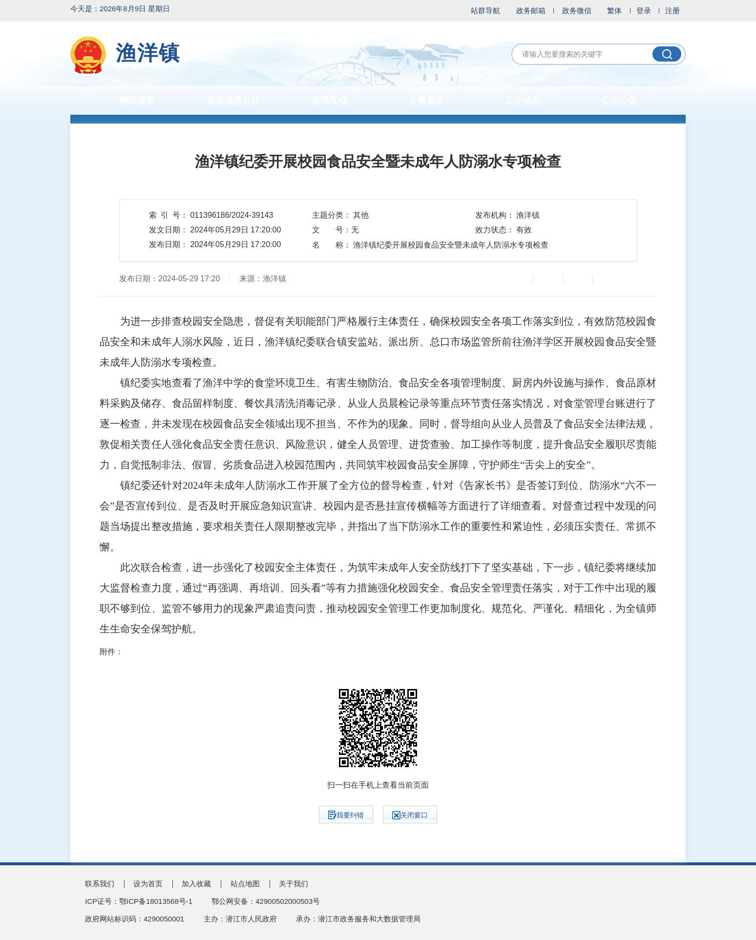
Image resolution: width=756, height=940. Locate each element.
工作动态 (522, 100)
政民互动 (329, 100)
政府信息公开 (233, 100)
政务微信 (576, 10)
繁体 (614, 10)
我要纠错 (346, 815)
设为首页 (148, 883)
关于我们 (293, 883)
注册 (672, 10)
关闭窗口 (410, 815)
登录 (643, 10)
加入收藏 (196, 883)
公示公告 (619, 100)
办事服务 (426, 100)
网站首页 (137, 100)
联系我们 (99, 883)
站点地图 (245, 883)
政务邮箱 (531, 10)
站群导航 (485, 10)
